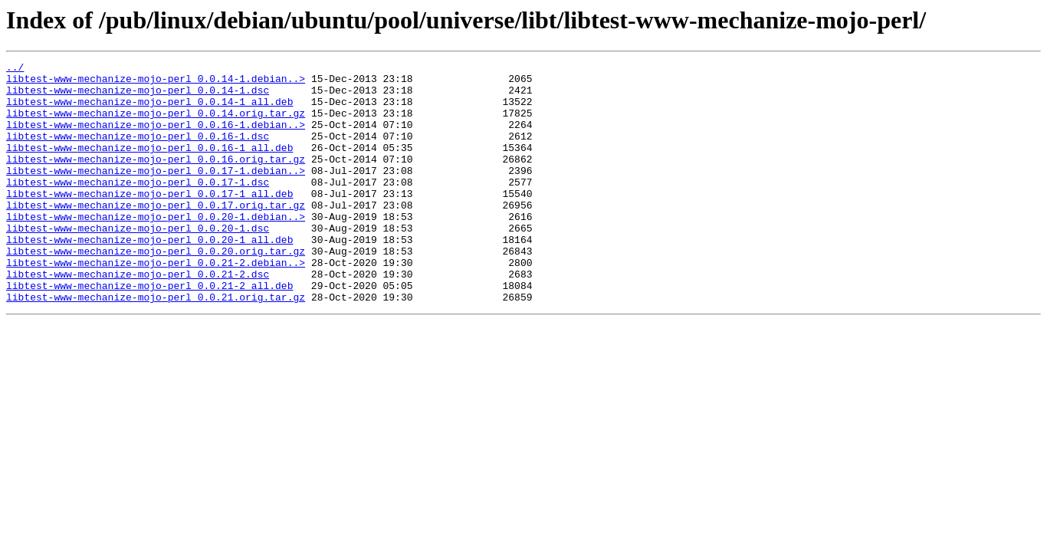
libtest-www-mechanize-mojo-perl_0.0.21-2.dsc (137, 317)
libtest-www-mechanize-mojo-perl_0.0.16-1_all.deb (149, 165)
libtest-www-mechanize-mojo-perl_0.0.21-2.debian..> (155, 303)
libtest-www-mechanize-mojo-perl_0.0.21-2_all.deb (149, 331)
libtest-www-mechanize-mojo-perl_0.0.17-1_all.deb (149, 221)
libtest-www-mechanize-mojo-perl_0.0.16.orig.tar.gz (155, 179)
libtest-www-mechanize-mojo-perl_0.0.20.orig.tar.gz (155, 290)
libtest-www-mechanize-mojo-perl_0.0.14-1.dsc (137, 97)
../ (15, 69)
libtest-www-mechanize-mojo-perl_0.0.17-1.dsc (137, 207)
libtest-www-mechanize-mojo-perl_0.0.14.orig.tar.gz (155, 124)
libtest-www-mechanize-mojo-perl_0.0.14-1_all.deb (149, 110)
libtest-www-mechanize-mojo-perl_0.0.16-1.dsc (137, 152)
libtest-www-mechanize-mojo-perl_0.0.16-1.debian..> (155, 138)
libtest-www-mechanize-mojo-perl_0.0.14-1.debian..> (155, 83)
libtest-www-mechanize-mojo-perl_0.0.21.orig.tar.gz (155, 345)
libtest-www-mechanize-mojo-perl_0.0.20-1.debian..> (155, 248)
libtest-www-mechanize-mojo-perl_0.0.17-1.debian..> (155, 193)
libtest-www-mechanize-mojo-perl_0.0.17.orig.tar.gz (155, 235)
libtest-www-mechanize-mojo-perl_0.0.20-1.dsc (137, 262)
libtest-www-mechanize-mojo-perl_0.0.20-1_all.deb (149, 276)
